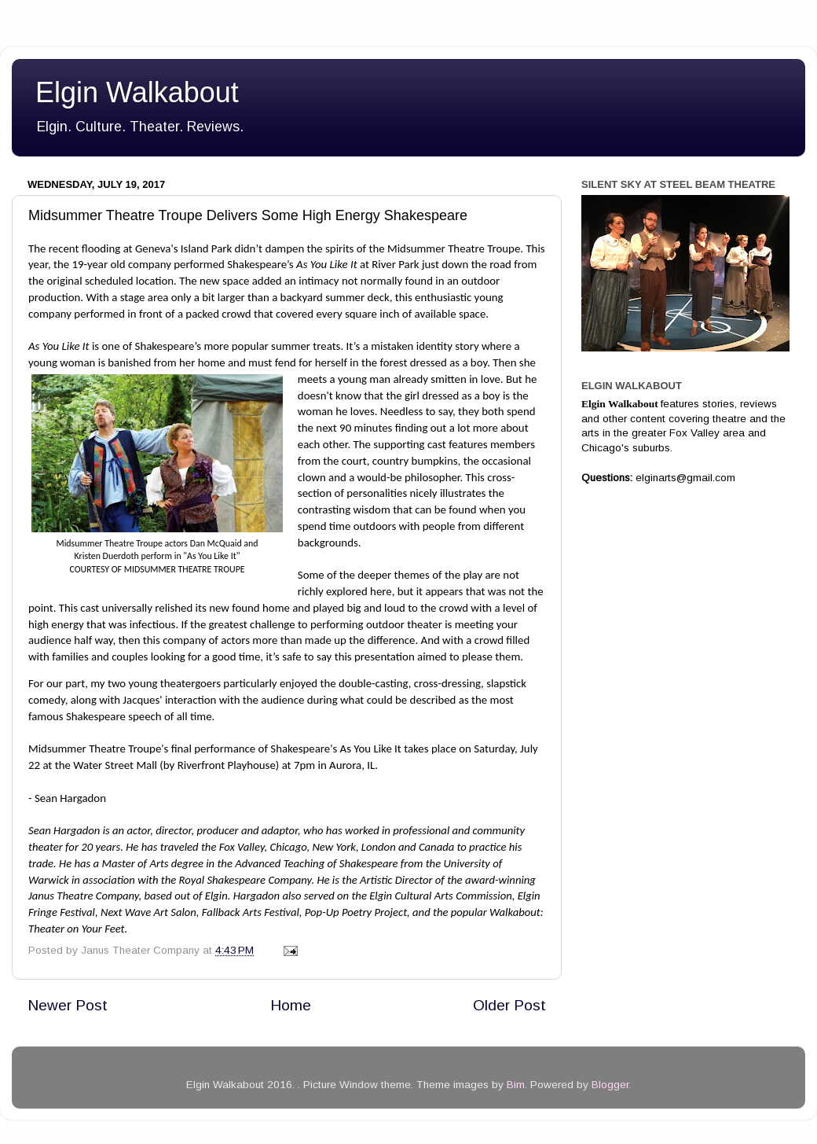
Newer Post (67, 1005)
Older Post (509, 1005)
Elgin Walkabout (137, 92)
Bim (516, 1085)
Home (290, 1005)
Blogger (610, 1085)
